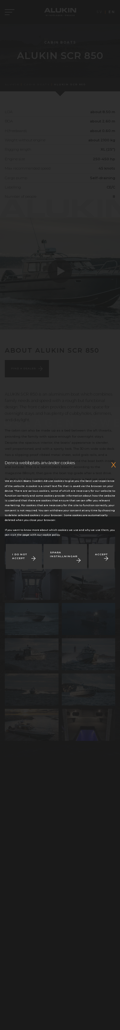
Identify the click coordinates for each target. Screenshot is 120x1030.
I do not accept (19, 556)
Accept (101, 554)
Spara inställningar (63, 554)
